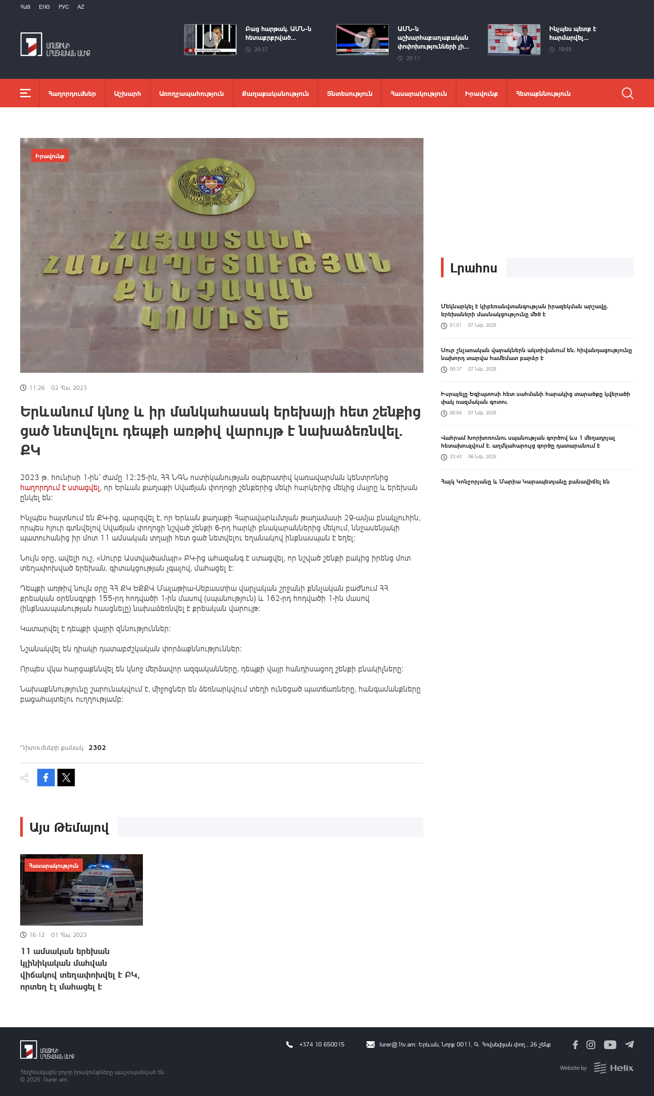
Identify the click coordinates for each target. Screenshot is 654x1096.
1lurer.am (54, 1079)
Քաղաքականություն (275, 93)
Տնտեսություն (350, 93)
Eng (44, 7)
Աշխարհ (127, 93)
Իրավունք (481, 93)
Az (81, 7)
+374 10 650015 (322, 1044)
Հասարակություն (419, 93)
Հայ (25, 7)
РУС (64, 7)
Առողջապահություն (191, 93)
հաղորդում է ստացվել (60, 487)
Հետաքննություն (543, 93)
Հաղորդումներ (72, 93)
